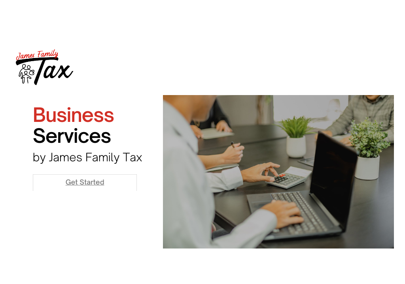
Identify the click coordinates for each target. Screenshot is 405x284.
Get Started (85, 182)
